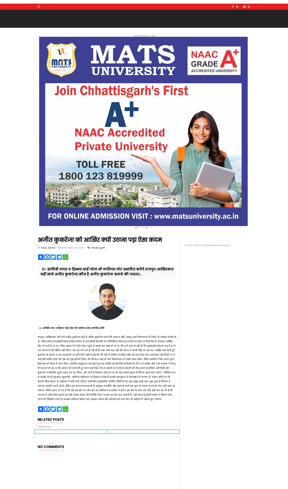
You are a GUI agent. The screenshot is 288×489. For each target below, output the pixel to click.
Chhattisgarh (98, 247)
